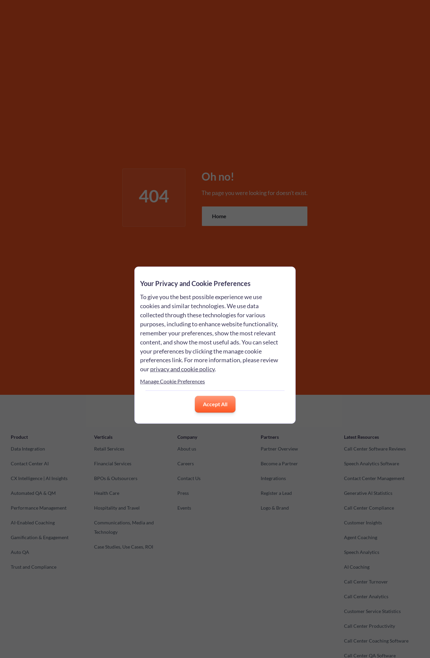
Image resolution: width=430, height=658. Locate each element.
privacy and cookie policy (182, 369)
